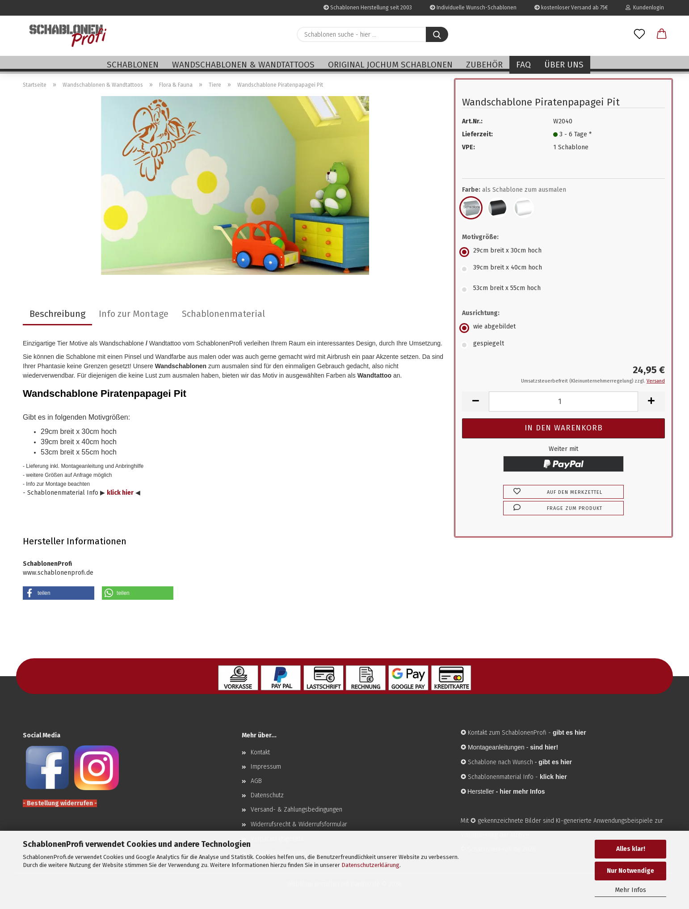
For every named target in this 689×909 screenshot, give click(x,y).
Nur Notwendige (630, 871)
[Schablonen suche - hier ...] (437, 34)
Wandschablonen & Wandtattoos (243, 64)
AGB (256, 781)
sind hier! (544, 747)
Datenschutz (267, 795)
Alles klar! (630, 849)
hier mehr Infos (522, 791)
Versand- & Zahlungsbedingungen (296, 809)
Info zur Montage (133, 313)
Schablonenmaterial (223, 313)
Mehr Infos (630, 890)
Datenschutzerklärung (370, 865)
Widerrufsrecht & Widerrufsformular (299, 824)
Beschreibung (57, 313)
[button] (662, 34)
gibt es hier (555, 762)
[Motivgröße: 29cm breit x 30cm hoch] (563, 252)
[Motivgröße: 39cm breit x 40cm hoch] (563, 269)
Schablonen (133, 64)
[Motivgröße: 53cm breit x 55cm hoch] (563, 289)
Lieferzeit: (477, 134)
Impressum (266, 766)
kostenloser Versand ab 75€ (571, 7)
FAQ (523, 64)
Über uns (564, 64)
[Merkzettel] (639, 34)
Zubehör (484, 64)
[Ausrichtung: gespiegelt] (563, 345)
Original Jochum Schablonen (390, 64)
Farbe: (514, 189)
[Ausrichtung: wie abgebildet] (563, 328)
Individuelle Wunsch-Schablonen (473, 7)
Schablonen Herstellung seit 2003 (367, 7)
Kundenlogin (645, 7)
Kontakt (260, 752)
